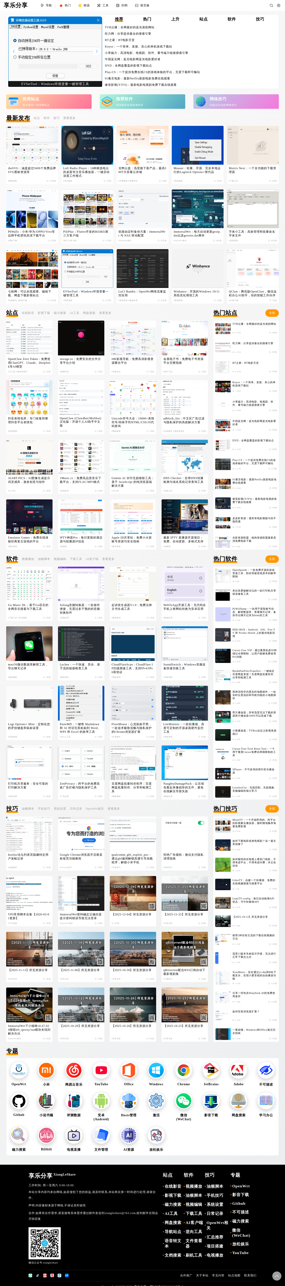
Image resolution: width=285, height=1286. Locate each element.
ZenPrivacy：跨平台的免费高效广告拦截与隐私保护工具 (80, 785)
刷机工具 (194, 1255)
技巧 (56, 117)
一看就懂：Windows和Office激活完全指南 (254, 1031)
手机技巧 (44, 808)
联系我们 (250, 1275)
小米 (46, 1084)
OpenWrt (19, 1084)
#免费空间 (133, 181)
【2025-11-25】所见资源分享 (183, 914)
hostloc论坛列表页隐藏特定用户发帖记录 (28, 856)
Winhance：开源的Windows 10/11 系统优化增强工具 (197, 293)
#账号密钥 (116, 546)
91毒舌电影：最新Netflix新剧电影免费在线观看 (137, 78)
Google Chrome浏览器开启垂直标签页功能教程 (81, 856)
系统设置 (60, 808)
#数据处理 (133, 300)
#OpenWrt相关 (125, 241)
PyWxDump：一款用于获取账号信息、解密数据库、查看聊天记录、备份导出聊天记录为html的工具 (254, 612)
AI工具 (74, 312)
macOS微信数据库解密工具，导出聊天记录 (28, 666)
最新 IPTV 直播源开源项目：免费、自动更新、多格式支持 (183, 539)
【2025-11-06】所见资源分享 (80, 970)
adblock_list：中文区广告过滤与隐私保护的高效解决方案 (183, 420)
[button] (96, 51)
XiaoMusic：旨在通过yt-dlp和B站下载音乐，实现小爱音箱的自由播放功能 (254, 975)
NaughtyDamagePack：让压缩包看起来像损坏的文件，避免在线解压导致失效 (183, 787)
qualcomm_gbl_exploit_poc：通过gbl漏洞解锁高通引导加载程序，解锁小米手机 (132, 858)
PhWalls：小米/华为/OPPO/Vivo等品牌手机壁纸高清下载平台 (31, 233)
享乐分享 (52, 1175)
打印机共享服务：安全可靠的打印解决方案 (28, 785)
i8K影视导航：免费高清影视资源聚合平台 (133, 360)
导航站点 (173, 1231)
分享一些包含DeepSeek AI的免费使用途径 (253, 995)
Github (19, 1115)
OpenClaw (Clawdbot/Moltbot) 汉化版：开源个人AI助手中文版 (81, 422)
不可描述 (266, 1084)
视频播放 (28, 558)
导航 (46, 5)
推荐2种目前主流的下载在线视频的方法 (253, 937)
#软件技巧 (167, 867)
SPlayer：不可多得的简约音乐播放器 (253, 771)
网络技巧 (218, 99)
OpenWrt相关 (95, 808)
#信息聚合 (167, 431)
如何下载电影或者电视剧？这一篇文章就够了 (254, 843)
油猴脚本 (44, 558)
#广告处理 (64, 796)
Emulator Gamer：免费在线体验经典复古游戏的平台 (28, 539)
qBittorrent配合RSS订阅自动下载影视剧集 (184, 971)
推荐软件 (124, 99)
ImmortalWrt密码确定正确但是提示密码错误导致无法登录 (81, 916)
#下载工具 (233, 181)
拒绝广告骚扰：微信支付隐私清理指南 (183, 856)
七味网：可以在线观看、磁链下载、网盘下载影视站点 (29, 293)
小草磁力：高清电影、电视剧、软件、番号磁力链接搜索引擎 (146, 52)
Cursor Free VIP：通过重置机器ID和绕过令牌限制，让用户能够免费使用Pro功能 (254, 653)
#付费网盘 (123, 181)
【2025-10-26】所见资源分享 (132, 1025)
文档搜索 (173, 1255)
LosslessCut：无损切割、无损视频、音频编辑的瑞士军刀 (254, 789)
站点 (37, 117)
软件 (47, 117)
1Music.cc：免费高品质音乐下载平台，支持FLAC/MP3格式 (80, 480)
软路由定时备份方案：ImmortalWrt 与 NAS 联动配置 (142, 233)
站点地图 (234, 1275)
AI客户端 (92, 558)
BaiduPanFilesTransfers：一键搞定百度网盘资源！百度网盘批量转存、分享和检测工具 (254, 674)
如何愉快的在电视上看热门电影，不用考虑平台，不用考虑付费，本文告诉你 (254, 862)
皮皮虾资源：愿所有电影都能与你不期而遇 (254, 520)
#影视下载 (22, 300)
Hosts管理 (129, 1115)
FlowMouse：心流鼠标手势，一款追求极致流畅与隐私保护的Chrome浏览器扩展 (132, 728)
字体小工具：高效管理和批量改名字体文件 (252, 233)
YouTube (101, 1084)
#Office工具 (65, 737)
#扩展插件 (116, 737)
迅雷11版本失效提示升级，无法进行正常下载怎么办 (254, 955)
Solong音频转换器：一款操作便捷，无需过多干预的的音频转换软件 (80, 608)
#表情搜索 (12, 431)
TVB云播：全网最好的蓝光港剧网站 (129, 27)
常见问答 (218, 1275)
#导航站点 (116, 372)
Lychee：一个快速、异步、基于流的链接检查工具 (80, 666)
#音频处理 (64, 618)
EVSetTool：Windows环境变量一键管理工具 (86, 293)
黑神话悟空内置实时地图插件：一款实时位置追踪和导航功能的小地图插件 (254, 695)
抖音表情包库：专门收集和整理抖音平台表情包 (28, 420)
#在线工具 (167, 491)
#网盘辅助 (116, 796)
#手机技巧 (116, 867)
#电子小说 (167, 372)
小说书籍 (46, 1115)
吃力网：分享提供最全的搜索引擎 (128, 33)
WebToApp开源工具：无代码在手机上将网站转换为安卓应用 (184, 606)
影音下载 (211, 1115)
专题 (12, 1051)
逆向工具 (194, 1231)
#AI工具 (11, 372)
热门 (65, 5)
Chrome (183, 1084)
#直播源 (63, 546)
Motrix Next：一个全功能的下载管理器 (252, 170)
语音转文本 (173, 1243)
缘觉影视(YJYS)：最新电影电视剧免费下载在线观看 (141, 84)
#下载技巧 (167, 979)
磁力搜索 (60, 312)
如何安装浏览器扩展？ (246, 1011)
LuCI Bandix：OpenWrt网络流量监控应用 (142, 293)
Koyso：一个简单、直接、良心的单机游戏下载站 (138, 46)
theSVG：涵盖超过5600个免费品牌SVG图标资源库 (32, 170)
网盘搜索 (89, 312)
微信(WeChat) (241, 1233)
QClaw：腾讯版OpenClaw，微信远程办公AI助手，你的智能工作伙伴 (253, 293)
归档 (122, 5)
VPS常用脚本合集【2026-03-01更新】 (28, 916)
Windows (156, 1084)
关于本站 (202, 1275)
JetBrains (211, 1084)
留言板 (142, 5)
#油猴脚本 (12, 867)
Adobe (239, 1084)
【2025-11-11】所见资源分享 (28, 970)
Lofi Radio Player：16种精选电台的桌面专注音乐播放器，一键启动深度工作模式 (86, 172)
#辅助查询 (64, 677)
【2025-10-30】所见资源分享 (132, 970)
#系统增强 (178, 181)
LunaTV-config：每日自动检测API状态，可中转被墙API (253, 900)
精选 (84, 5)
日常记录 (76, 808)
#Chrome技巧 (66, 867)
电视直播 (74, 1149)
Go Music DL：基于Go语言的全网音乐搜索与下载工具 (28, 606)
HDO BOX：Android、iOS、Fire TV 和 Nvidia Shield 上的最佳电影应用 (253, 633)
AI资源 (128, 1149)
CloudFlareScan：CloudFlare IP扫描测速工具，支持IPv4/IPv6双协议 (132, 668)
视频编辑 (60, 558)
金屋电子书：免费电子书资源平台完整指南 (183, 360)
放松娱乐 (156, 1149)
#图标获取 (12, 181)
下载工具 (76, 558)
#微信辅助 (12, 677)
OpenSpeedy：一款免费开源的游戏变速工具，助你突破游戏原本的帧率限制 (254, 573)
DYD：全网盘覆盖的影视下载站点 (128, 65)
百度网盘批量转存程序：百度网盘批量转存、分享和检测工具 (132, 787)
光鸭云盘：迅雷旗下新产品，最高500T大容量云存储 (142, 170)
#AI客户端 (233, 300)
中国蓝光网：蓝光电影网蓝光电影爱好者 (132, 59)
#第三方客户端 (69, 241)
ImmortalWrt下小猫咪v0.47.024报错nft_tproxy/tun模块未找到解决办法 (29, 1029)
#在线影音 (12, 300)
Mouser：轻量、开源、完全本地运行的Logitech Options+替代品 (197, 170)
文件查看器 (194, 1243)
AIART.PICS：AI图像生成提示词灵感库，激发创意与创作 (29, 480)
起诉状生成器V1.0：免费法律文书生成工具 (132, 606)
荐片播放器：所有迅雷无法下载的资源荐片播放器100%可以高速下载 (254, 714)
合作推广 (186, 1275)
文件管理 (101, 1149)
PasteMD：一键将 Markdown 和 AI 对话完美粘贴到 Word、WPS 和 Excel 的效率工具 (80, 728)
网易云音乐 (74, 1084)
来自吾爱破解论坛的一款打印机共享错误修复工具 (254, 592)
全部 (272, 312)
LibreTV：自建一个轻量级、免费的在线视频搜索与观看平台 (253, 882)
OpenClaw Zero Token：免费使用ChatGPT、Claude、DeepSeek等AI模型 (29, 362)
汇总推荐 (215, 1237)
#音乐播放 (67, 181)
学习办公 (266, 1115)
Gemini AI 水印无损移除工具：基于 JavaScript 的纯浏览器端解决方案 (133, 482)
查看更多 (69, 117)
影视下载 (44, 312)
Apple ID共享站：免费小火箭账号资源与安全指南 (132, 539)
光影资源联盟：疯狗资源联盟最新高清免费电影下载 (254, 539)
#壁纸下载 (12, 241)
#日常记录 (167, 923)
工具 (103, 5)
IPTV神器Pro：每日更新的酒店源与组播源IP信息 (81, 539)
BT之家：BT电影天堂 (120, 40)
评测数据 (74, 1115)
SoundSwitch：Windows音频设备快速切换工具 (184, 666)
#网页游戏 (12, 546)
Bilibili (46, 1149)
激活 (156, 1115)
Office (129, 1084)
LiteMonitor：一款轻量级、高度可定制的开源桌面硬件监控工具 (183, 728)
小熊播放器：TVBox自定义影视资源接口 (254, 732)
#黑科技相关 (21, 372)
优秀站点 (31, 99)
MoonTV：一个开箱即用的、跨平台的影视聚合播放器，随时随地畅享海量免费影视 (254, 823)
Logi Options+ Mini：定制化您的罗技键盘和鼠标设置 (29, 726)
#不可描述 (12, 923)
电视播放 (215, 1255)
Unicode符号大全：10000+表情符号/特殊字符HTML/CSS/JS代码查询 (133, 422)
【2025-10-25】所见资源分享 (183, 1025)
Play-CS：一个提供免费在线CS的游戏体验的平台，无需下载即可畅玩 (152, 72)
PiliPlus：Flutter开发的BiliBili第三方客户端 (85, 233)
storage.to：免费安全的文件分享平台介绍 (80, 360)
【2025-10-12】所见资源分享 (250, 917)
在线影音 (28, 312)
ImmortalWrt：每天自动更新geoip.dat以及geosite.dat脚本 (197, 233)
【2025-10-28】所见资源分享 (80, 1025)
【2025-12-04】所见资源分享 (132, 914)
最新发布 (18, 118)
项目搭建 (215, 1246)
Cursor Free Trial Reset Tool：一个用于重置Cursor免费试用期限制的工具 (254, 752)
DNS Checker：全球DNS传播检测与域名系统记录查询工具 (183, 480)
